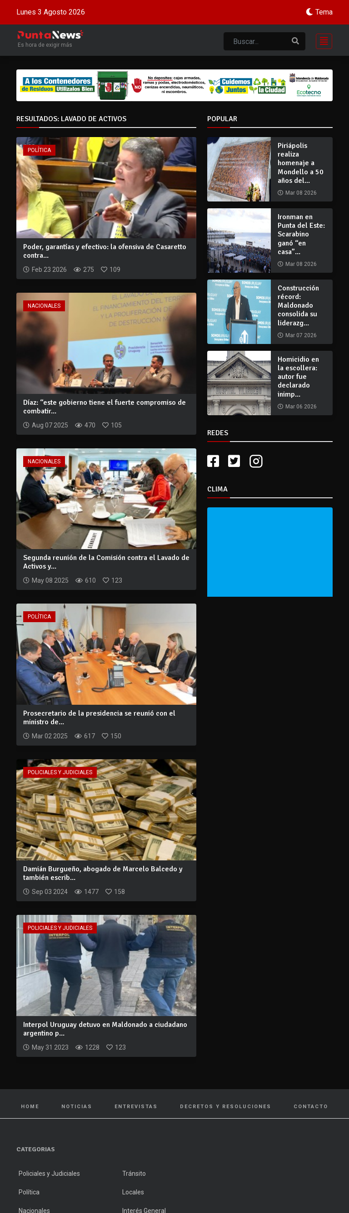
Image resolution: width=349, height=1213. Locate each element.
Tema (324, 12)
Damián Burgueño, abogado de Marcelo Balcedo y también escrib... (103, 873)
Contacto (311, 1107)
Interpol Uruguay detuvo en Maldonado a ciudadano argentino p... (105, 1029)
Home (30, 1107)
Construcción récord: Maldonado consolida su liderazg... (298, 306)
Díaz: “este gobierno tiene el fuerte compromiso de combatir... (104, 407)
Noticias (76, 1107)
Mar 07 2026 (301, 335)
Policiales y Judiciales (60, 772)
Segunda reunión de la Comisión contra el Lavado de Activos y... (106, 562)
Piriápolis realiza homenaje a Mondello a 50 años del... (301, 163)
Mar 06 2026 (301, 406)
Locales (133, 1192)
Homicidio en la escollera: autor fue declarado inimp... (298, 377)
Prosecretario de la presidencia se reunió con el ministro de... (99, 718)
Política (39, 150)
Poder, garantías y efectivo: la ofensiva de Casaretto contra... (104, 251)
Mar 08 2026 (301, 193)
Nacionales (44, 306)
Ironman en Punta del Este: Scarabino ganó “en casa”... (301, 234)
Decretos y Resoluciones (225, 1107)
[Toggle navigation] (321, 40)
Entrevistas (136, 1107)
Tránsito (134, 1173)
